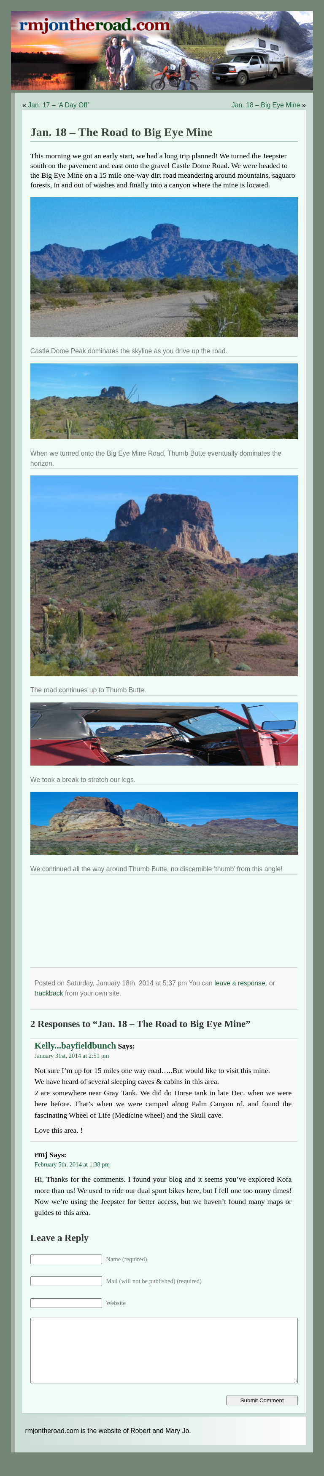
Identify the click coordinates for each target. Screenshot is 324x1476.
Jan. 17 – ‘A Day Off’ (58, 105)
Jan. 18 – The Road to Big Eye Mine (121, 132)
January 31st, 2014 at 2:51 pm (72, 1055)
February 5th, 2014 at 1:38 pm (72, 1164)
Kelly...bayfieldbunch (75, 1046)
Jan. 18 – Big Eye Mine (266, 105)
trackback (49, 993)
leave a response (239, 983)
